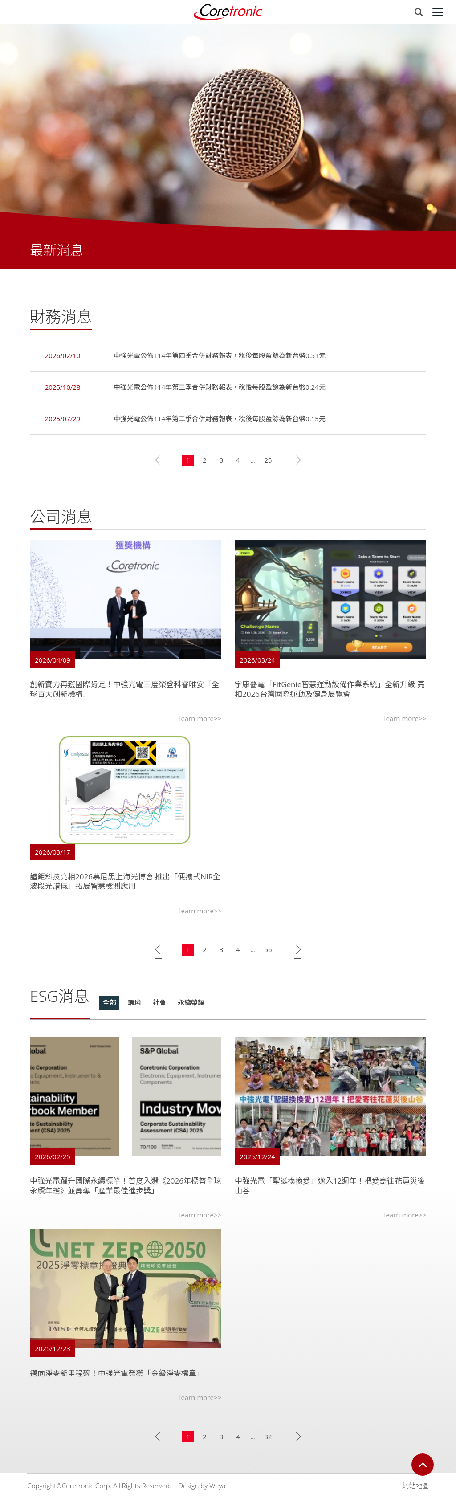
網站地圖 (415, 1485)
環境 (134, 1004)
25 (268, 461)
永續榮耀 (191, 1004)
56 (268, 951)
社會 (159, 1004)
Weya (217, 1485)
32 (268, 1437)
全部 (109, 1004)
